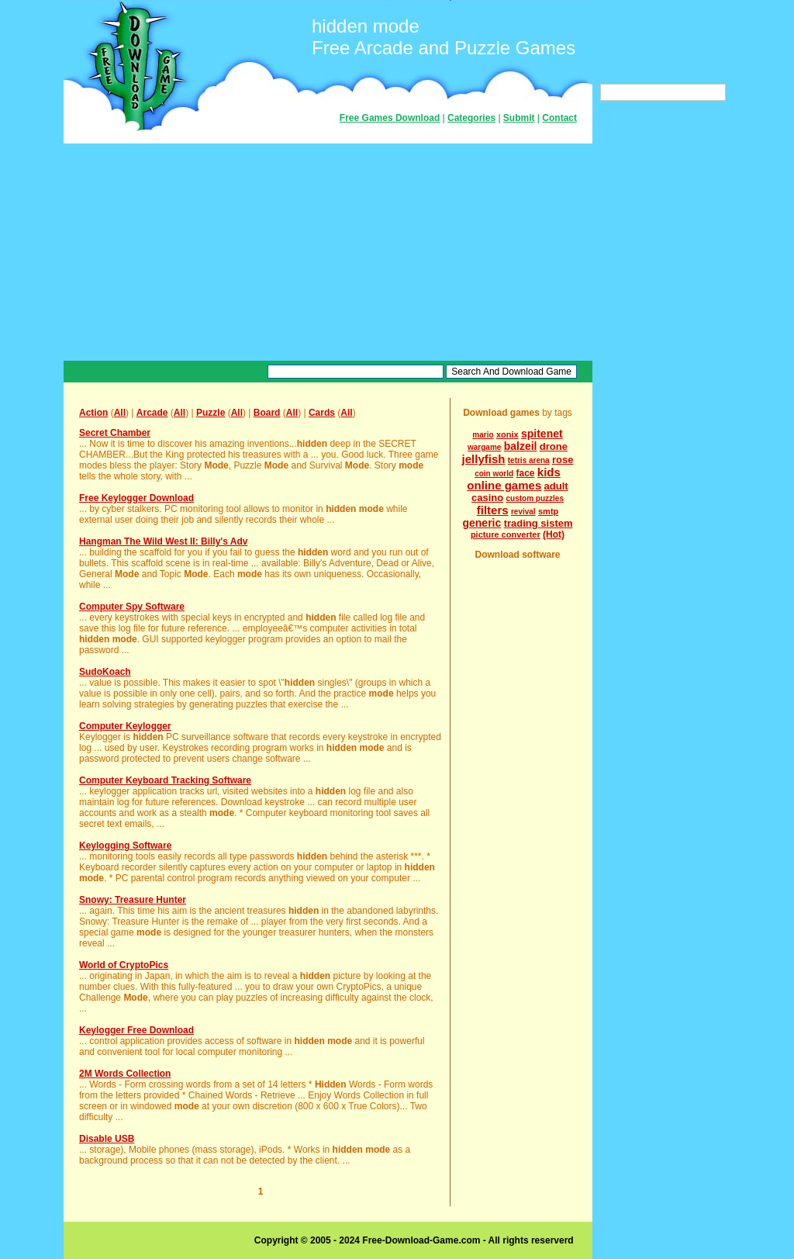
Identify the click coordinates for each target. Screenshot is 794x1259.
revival (523, 511)
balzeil (520, 446)
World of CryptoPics (123, 965)
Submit (519, 117)
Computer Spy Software (132, 606)
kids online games (514, 478)
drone (554, 446)
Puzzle (210, 412)
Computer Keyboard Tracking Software (165, 780)
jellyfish (484, 458)
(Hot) (553, 534)
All (120, 412)
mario (482, 435)
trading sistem (538, 523)
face (525, 473)
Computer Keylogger (125, 726)
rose (562, 459)
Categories (471, 117)
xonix (507, 434)
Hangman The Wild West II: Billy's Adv (163, 541)
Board (267, 412)
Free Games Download (390, 117)
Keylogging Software (125, 845)
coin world (494, 473)
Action (93, 412)
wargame (484, 447)
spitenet (542, 433)
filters (493, 510)
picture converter (505, 534)
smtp (548, 511)
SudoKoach (105, 671)
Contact (559, 117)
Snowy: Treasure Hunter (132, 899)
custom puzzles (535, 498)
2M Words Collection (125, 1073)
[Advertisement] (328, 252)
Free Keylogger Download (136, 498)
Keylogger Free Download (136, 1030)
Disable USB (106, 1138)
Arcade (152, 412)
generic (481, 523)
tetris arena (529, 460)
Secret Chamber (114, 432)
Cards (322, 412)
